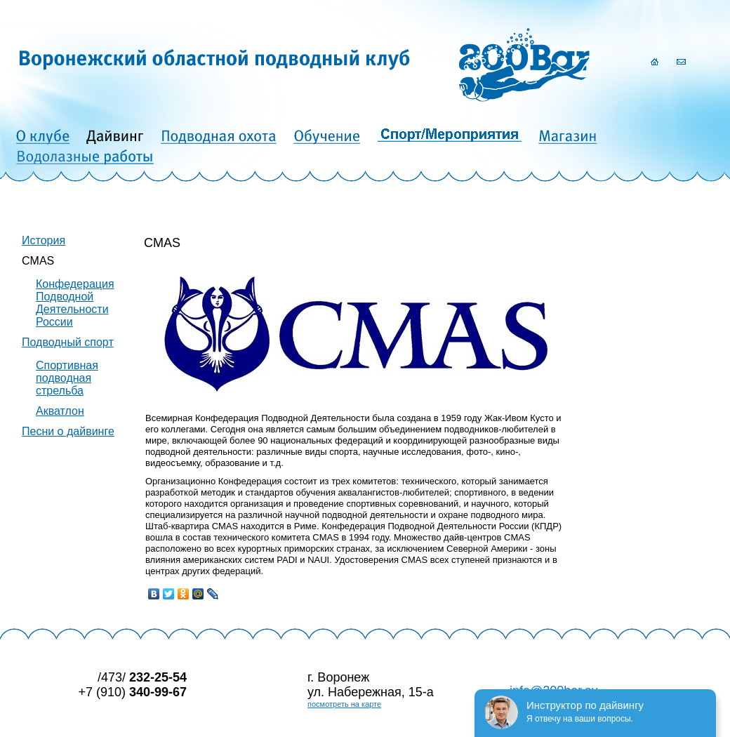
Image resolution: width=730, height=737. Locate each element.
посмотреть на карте (344, 704)
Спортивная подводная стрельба (67, 378)
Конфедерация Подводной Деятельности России (75, 303)
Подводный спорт (68, 342)
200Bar (524, 65)
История (43, 240)
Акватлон (60, 411)
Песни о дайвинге (68, 431)
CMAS (38, 261)
